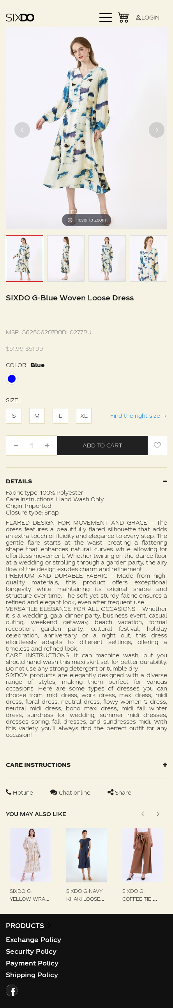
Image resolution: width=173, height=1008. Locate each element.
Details (86, 481)
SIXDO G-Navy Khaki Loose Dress (84, 898)
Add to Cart (102, 445)
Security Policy (31, 951)
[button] (158, 814)
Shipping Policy (32, 974)
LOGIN (147, 17)
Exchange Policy (33, 939)
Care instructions (86, 764)
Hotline (20, 792)
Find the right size (138, 415)
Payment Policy (32, 963)
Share (119, 792)
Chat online (71, 792)
